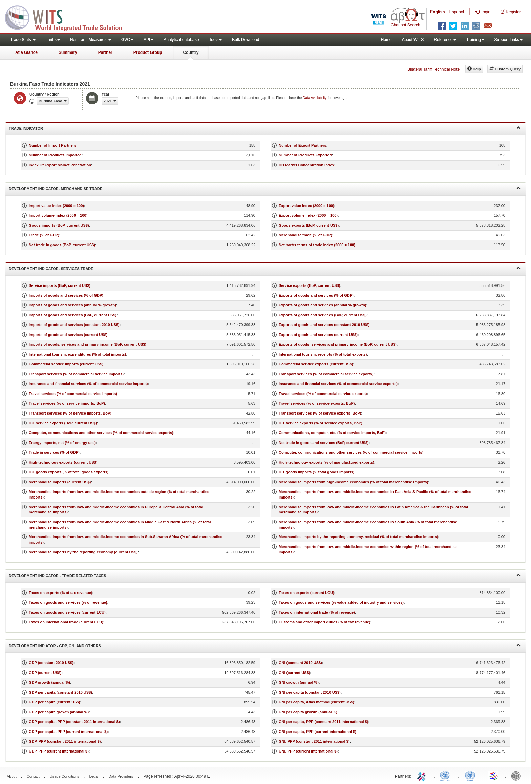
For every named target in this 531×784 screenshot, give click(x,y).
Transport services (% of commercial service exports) (326, 374)
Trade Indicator (265, 127)
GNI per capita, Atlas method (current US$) (316, 702)
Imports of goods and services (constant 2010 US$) (74, 325)
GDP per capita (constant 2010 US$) (60, 692)
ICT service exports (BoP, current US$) (63, 423)
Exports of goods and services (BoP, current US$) (323, 315)
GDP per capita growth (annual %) (59, 712)
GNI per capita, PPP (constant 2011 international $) (323, 722)
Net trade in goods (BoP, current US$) (62, 245)
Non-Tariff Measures (90, 39)
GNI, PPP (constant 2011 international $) (314, 741)
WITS (67, 17)
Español (456, 11)
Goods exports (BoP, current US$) (309, 225)
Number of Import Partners (52, 145)
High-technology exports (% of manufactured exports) (326, 462)
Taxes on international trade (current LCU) (66, 622)
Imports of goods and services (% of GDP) (66, 295)
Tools (215, 39)
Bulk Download (245, 39)
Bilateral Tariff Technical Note (433, 69)
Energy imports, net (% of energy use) (62, 443)
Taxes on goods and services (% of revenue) (68, 602)
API (148, 39)
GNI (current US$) (294, 673)
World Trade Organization (494, 775)
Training (475, 39)
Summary (68, 52)
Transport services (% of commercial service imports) (76, 374)
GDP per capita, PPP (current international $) (68, 731)
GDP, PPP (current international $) (59, 751)
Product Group (147, 52)
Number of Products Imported (55, 155)
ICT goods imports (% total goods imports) (316, 472)
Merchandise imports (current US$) (60, 482)
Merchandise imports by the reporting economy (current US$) (83, 552)
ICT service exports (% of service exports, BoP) (320, 423)
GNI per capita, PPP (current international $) (317, 731)
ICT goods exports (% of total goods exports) (68, 472)
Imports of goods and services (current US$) (68, 335)
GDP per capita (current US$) (54, 702)
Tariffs (53, 39)
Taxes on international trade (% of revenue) (317, 612)
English (437, 11)
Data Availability (315, 98)
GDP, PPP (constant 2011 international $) (65, 741)
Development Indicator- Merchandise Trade (265, 188)
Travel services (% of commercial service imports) (73, 393)
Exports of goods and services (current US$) (318, 335)
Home (386, 39)
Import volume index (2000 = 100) (58, 215)
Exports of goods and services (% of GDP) (316, 295)
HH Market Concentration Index (306, 165)
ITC (422, 775)
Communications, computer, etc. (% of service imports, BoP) (332, 433)
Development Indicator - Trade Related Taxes (265, 575)
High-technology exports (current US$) (63, 462)
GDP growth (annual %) (49, 682)
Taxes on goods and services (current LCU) (67, 612)
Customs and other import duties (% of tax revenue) (324, 622)
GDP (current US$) (45, 673)
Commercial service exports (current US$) (316, 364)
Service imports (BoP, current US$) (59, 285)
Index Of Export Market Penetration (60, 165)
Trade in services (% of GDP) (54, 452)
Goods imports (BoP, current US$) (59, 225)
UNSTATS (470, 775)
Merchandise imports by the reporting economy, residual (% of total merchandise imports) (358, 537)
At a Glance (26, 52)
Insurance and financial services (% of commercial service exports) (338, 384)
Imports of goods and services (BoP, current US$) (72, 315)
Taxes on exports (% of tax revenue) (60, 593)
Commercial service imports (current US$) (66, 364)
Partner (105, 52)
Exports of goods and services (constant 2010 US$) (324, 325)
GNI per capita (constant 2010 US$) (310, 692)
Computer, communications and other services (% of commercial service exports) (101, 433)
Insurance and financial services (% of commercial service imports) (88, 384)
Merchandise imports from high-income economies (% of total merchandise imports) (353, 482)
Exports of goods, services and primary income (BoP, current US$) (338, 344)
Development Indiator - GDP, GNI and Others (265, 645)
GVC (127, 39)
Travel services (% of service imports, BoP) (67, 403)
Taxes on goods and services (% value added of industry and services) (341, 602)
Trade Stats (23, 39)
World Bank (517, 775)
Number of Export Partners (302, 145)
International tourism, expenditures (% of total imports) (77, 354)
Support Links (508, 39)
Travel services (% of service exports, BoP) (317, 403)
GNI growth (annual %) (299, 682)
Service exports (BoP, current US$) (309, 285)
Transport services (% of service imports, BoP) (70, 413)
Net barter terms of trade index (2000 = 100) (317, 245)
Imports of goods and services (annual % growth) (72, 305)
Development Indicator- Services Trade (265, 268)
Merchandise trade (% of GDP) (305, 235)
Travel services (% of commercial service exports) (323, 393)
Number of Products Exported (305, 155)
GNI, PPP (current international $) (308, 751)
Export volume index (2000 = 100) (308, 215)
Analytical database (181, 39)
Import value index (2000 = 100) (56, 206)
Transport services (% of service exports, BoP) (320, 413)
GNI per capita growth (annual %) (308, 712)
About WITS (413, 39)
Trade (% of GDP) (44, 235)
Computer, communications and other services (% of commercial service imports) (351, 452)
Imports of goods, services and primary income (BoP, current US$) (87, 344)
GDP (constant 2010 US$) (51, 663)
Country (190, 52)
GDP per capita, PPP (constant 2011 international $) (74, 722)
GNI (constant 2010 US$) (300, 663)
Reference (445, 39)
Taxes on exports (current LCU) (306, 593)
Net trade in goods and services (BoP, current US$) (324, 443)
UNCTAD (446, 775)
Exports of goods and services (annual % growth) (322, 305)
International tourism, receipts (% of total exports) (323, 354)
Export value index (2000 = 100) (306, 206)
